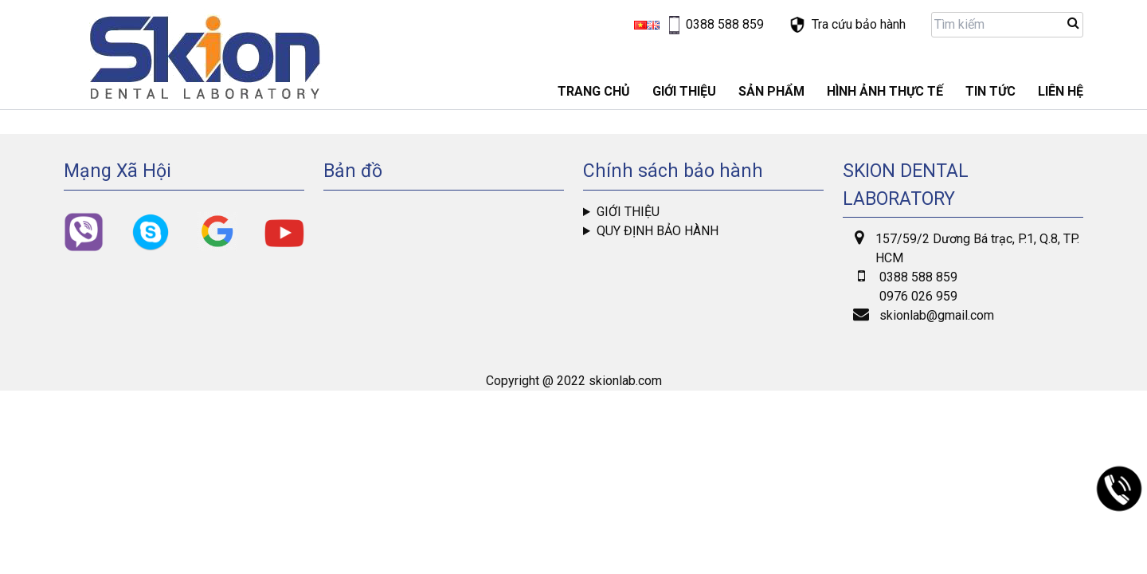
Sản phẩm (771, 91)
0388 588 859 (918, 277)
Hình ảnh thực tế (885, 91)
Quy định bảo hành (657, 230)
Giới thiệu (628, 211)
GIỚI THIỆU (684, 91)
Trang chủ (594, 91)
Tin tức (990, 91)
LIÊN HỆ (1060, 91)
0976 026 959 (918, 296)
